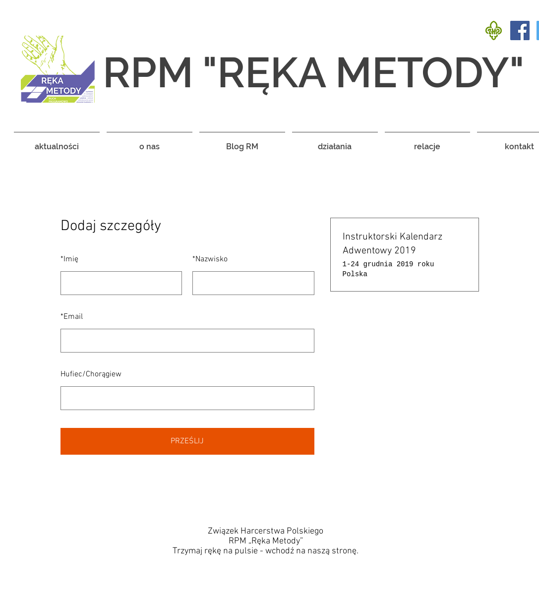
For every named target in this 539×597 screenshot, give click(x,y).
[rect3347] (493, 30)
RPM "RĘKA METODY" (313, 72)
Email (71, 317)
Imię (69, 259)
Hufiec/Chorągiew (90, 374)
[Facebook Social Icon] (520, 30)
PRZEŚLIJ (187, 441)
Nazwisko (210, 259)
